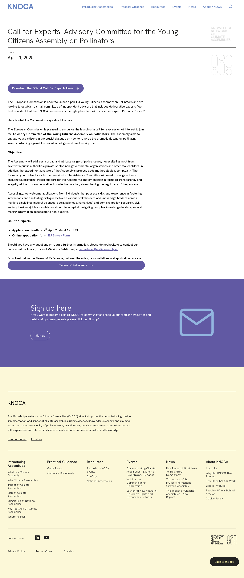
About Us (211, 468)
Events (176, 7)
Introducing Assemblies (97, 7)
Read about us (17, 439)
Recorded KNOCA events (98, 470)
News (192, 7)
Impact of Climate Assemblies (19, 486)
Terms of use (44, 551)
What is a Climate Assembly (18, 473)
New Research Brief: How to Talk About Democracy (181, 472)
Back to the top (224, 562)
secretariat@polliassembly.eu (98, 249)
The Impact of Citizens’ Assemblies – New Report (180, 494)
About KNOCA (212, 7)
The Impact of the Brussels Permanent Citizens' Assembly (178, 483)
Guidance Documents (60, 473)
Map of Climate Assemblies (17, 494)
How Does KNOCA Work (221, 481)
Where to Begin (17, 516)
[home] (21, 7)
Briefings (92, 476)
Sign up (40, 336)
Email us (36, 439)
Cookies (69, 551)
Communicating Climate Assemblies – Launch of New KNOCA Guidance (141, 472)
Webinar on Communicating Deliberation (136, 483)
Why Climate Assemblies (23, 480)
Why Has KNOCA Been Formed (219, 474)
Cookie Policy (214, 498)
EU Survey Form (59, 235)
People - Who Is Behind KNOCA (220, 492)
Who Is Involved (216, 485)
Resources (158, 7)
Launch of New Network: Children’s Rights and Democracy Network (142, 494)
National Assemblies (99, 481)
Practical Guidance (132, 7)
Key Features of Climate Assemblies (22, 510)
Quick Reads (55, 468)
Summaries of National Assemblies (21, 502)
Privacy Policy (16, 551)
